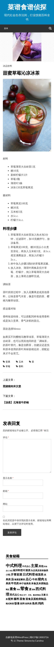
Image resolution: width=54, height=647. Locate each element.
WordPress (22, 637)
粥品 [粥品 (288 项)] (7, 589)
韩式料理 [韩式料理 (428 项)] (10, 603)
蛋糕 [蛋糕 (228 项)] (33, 589)
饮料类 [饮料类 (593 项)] (28, 603)
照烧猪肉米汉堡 (12, 386)
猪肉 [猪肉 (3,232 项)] (41, 579)
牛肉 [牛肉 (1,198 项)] (34, 579)
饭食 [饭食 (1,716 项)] (17, 603)
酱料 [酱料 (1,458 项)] (16, 598)
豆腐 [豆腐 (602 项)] (43, 594)
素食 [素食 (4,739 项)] (13, 589)
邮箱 (6, 491)
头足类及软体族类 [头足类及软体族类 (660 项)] (39, 570)
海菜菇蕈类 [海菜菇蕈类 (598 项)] (19, 579)
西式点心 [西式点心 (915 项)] (14, 594)
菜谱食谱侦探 (27, 7)
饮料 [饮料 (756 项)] (22, 603)
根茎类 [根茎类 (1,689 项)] (39, 574)
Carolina (39, 640)
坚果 (8, 361)
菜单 (6, 28)
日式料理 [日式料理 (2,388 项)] (29, 574)
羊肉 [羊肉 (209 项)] (18, 589)
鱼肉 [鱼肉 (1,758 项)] (34, 603)
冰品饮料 (7, 65)
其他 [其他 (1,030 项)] (41, 566)
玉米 (21, 361)
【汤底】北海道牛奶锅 (16, 402)
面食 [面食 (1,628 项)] (22, 598)
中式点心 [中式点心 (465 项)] (26, 566)
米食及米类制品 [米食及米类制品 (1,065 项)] (39, 583)
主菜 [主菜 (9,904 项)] (34, 565)
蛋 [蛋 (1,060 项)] (30, 589)
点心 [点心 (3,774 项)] (28, 579)
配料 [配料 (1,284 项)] (10, 598)
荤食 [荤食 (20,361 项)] (24, 588)
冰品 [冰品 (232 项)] (10, 570)
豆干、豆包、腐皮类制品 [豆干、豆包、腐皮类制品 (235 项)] (32, 595)
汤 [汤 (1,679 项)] (12, 579)
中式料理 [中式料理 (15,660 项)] (14, 565)
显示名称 (8, 478)
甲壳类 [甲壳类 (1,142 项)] (15, 583)
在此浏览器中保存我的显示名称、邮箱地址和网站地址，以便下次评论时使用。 (27, 522)
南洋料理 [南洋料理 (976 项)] (18, 570)
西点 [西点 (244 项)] (21, 595)
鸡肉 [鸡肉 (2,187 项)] (41, 603)
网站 (5, 503)
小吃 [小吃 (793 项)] (8, 574)
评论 (6, 437)
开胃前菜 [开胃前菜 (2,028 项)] (16, 574)
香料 (21, 366)
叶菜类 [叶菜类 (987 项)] (26, 570)
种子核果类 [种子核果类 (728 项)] (25, 583)
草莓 (8, 366)
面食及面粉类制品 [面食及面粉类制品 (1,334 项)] (36, 598)
